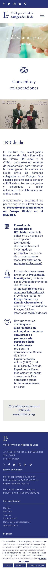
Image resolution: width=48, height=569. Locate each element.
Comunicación (10, 519)
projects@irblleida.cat (28, 289)
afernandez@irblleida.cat (30, 313)
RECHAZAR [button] (20, 565)
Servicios (7, 512)
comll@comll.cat (11, 459)
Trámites (7, 515)
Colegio (7, 508)
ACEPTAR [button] (8, 565)
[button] (42, 15)
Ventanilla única (10, 525)
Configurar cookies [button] (36, 565)
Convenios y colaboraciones (16, 522)
